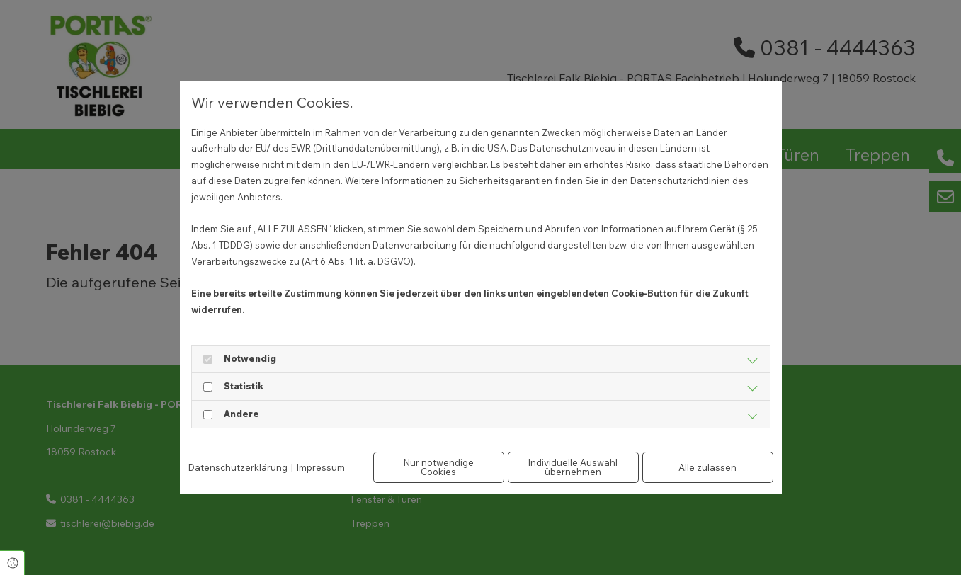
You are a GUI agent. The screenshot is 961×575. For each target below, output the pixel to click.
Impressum (321, 467)
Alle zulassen (707, 467)
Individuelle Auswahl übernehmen (573, 467)
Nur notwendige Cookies (439, 467)
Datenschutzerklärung (238, 467)
